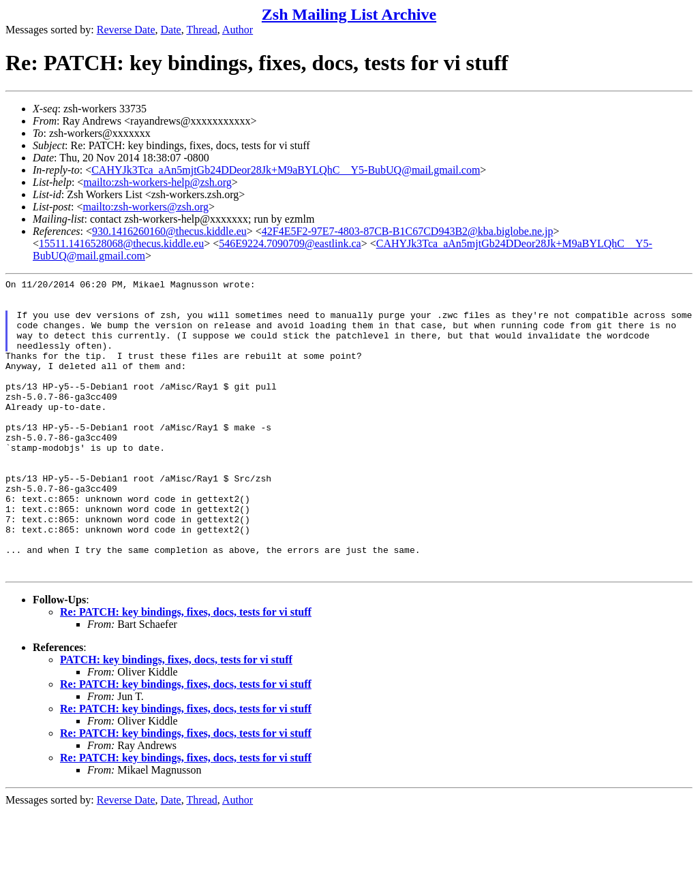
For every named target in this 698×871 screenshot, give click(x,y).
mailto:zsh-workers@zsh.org (145, 206)
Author (237, 29)
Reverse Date (126, 29)
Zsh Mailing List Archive (349, 14)
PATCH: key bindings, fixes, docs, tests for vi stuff (176, 719)
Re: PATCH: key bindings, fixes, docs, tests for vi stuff (186, 671)
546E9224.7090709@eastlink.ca (290, 243)
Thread (201, 29)
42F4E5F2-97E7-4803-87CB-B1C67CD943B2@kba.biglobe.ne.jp (407, 231)
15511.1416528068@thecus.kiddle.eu (121, 243)
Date (171, 29)
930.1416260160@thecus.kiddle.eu (169, 231)
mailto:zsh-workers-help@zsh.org (157, 182)
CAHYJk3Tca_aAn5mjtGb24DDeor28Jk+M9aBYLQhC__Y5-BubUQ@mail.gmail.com (285, 170)
